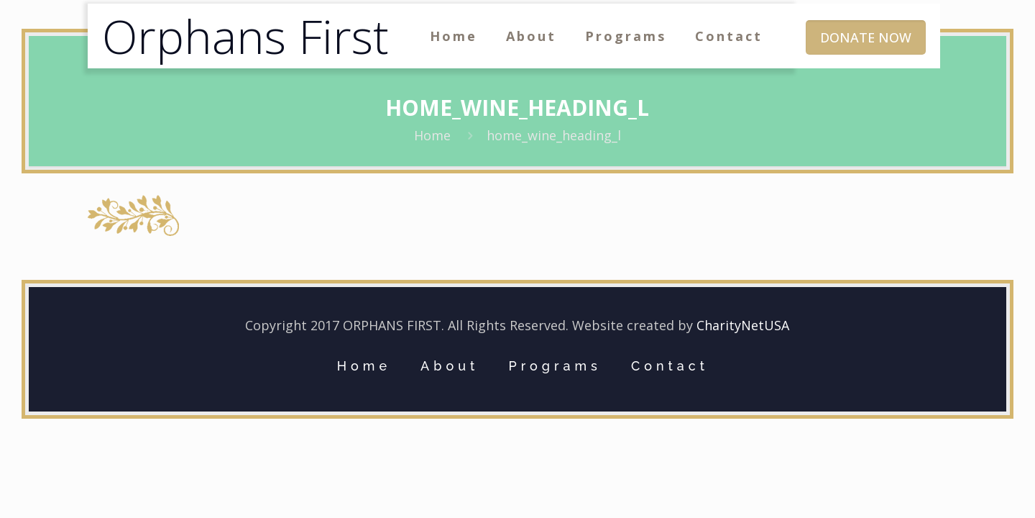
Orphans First (245, 36)
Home (432, 135)
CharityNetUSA (742, 325)
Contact (670, 365)
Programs (554, 365)
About (449, 365)
